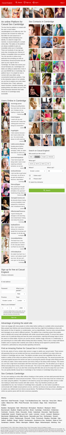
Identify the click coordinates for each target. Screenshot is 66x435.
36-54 (43, 163)
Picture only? (38, 178)
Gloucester (44, 412)
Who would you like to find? (37, 153)
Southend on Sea (39, 420)
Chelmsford (46, 410)
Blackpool (48, 408)
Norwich (55, 416)
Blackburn (40, 408)
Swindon (12, 422)
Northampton (48, 416)
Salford (3, 420)
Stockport (49, 420)
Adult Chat (4, 400)
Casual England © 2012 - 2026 (8, 427)
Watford (31, 422)
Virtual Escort (53, 403)
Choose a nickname (7, 275)
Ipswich (12, 414)
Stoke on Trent (57, 420)
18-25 (31, 163)
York (59, 422)
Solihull (21, 420)
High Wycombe (54, 412)
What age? (32, 160)
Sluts (45, 403)
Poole (33, 418)
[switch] (31, 175)
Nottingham (4, 418)
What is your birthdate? (8, 304)
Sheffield (9, 420)
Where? (31, 167)
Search (46, 190)
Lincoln (43, 414)
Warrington (24, 422)
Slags (41, 403)
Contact (49, 427)
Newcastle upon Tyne (36, 416)
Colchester (4, 412)
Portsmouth (39, 418)
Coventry (12, 412)
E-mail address (5, 281)
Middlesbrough (13, 416)
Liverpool (49, 414)
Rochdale (54, 418)
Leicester (36, 414)
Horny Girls (53, 400)
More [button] (62, 3)
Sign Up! (13, 317)
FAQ (29, 427)
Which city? (50, 167)
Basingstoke (11, 408)
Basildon (4, 408)
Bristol (32, 410)
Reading (47, 418)
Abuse (17, 427)
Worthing (54, 422)
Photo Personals (24, 403)
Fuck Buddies (29, 400)
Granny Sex (37, 400)
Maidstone (56, 414)
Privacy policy (34, 427)
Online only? (37, 175)
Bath (17, 408)
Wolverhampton (45, 422)
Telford (18, 422)
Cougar (22, 400)
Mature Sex (10, 403)
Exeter (30, 412)
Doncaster (24, 412)
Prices (25, 427)
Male (31, 156)
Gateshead (36, 412)
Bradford (13, 410)
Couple (44, 156)
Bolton (54, 408)
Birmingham (32, 408)
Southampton (29, 420)
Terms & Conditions (42, 427)
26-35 (37, 163)
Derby (18, 412)
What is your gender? (20, 289)
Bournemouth (5, 410)
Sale (59, 418)
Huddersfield (5, 414)
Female (37, 156)
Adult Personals (13, 400)
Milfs (16, 403)
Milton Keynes (24, 416)
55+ (48, 163)
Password (4, 288)
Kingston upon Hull (22, 414)
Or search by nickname (36, 182)
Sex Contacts (34, 403)
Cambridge (38, 410)
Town (17, 297)
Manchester (5, 416)
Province (4, 297)
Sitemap (21, 427)
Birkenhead (24, 408)
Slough (15, 420)
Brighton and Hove (23, 410)
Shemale (51, 156)
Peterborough (19, 418)
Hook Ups (45, 400)
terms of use (12, 311)
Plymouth (27, 418)
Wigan (37, 422)
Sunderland (4, 422)
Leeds (31, 414)
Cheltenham (55, 410)
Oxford (12, 418)
